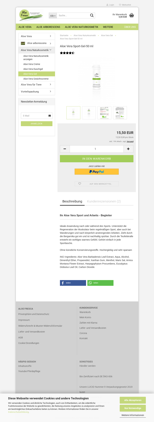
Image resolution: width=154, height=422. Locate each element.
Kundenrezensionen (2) (104, 201)
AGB (20, 337)
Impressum (24, 320)
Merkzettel (125, 5)
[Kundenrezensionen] (67, 55)
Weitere (108, 27)
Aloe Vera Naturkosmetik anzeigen (36, 58)
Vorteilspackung (30, 91)
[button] (65, 149)
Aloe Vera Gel (30, 74)
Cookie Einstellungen (28, 343)
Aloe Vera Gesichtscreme (36, 78)
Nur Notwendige (132, 408)
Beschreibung (72, 201)
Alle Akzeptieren (132, 400)
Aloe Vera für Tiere (31, 84)
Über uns (130, 27)
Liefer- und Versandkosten (31, 331)
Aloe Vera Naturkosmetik (81, 27)
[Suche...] (53, 15)
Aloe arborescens (48, 27)
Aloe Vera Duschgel (33, 69)
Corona (83, 333)
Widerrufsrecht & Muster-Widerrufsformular (40, 326)
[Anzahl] (97, 149)
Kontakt (84, 338)
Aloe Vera (25, 27)
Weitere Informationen (133, 415)
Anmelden (36, 124)
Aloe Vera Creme (31, 64)
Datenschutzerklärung (18, 412)
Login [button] (110, 5)
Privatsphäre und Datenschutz (33, 314)
